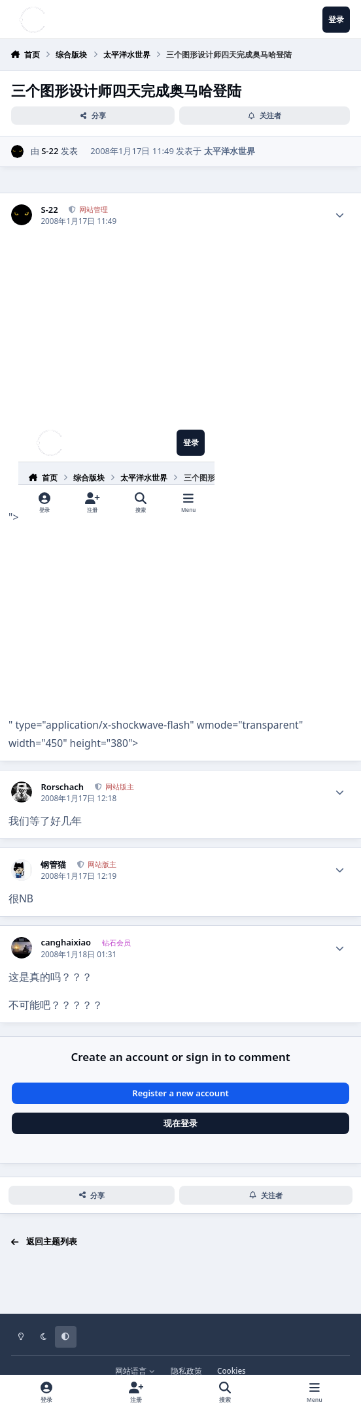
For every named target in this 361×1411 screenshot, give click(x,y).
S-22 (49, 151)
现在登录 (180, 1123)
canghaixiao (66, 942)
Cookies (231, 1370)
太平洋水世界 (229, 151)
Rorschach (62, 787)
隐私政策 (186, 1370)
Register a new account (180, 1093)
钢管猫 (53, 864)
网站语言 (135, 1370)
